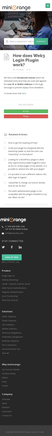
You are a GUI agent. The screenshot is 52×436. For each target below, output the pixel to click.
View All (5, 353)
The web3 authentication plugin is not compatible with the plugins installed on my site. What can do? (27, 194)
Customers (7, 411)
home (13, 34)
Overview (6, 399)
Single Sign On (8, 275)
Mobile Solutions (9, 328)
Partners (6, 407)
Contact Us (7, 415)
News (4, 403)
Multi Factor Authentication (14, 288)
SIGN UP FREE (11, 257)
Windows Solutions (10, 341)
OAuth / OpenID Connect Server (16, 284)
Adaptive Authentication (12, 292)
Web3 (39, 34)
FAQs (4, 381)
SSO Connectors (9, 345)
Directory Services (10, 300)
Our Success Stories (11, 369)
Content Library (9, 373)
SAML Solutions (9, 316)
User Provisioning (10, 296)
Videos (5, 377)
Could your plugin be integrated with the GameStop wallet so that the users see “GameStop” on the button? (26, 151)
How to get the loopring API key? (23, 143)
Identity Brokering (10, 280)
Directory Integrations (12, 333)
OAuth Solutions (9, 320)
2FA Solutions (8, 324)
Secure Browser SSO (11, 349)
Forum (5, 385)
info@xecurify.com (14, 233)
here (24, 93)
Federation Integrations (12, 337)
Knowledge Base (26, 34)
